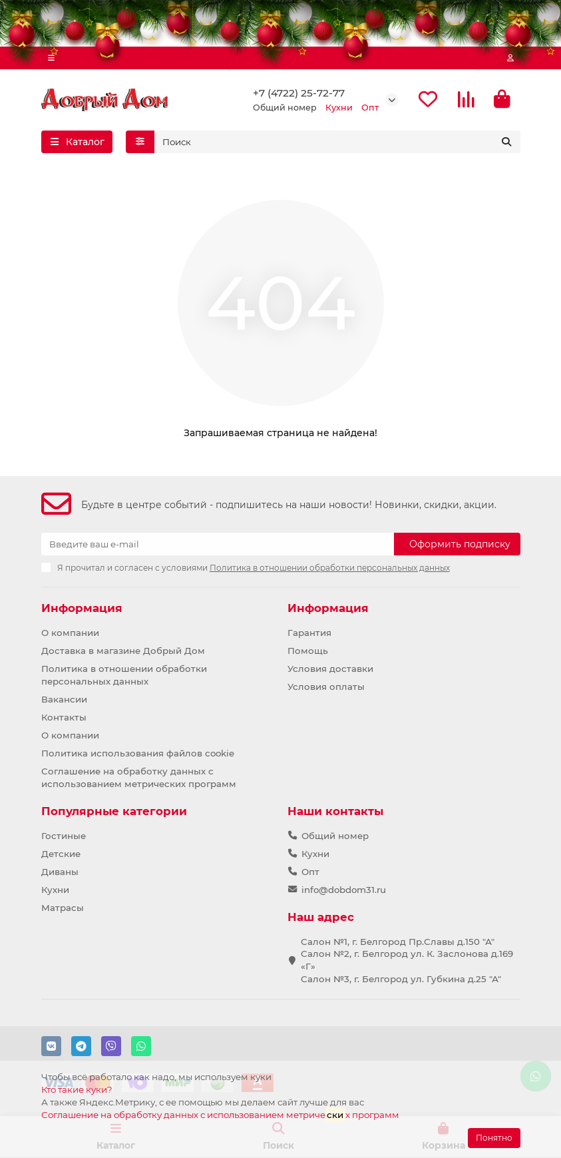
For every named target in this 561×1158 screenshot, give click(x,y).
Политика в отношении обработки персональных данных (124, 675)
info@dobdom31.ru (343, 889)
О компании (70, 632)
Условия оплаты (326, 686)
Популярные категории (114, 811)
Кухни (55, 889)
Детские (61, 853)
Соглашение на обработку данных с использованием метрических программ (138, 777)
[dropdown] (51, 58)
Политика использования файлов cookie (137, 753)
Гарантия (309, 632)
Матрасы (62, 907)
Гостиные (63, 835)
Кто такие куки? (76, 1089)
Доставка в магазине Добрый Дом (123, 650)
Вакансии (64, 699)
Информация (81, 608)
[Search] (337, 142)
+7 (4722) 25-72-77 (299, 93)
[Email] (217, 544)
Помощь (307, 650)
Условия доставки (330, 668)
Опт (310, 871)
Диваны (60, 871)
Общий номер (335, 835)
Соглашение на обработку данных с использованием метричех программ (220, 1114)
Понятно (494, 1138)
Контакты (64, 717)
